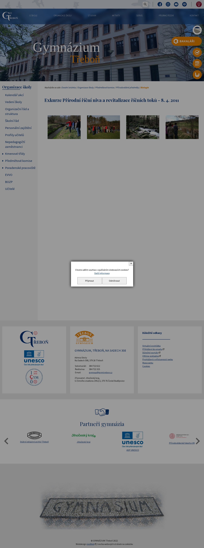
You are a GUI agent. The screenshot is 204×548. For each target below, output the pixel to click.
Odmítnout (114, 280)
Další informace (102, 273)
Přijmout (89, 280)
